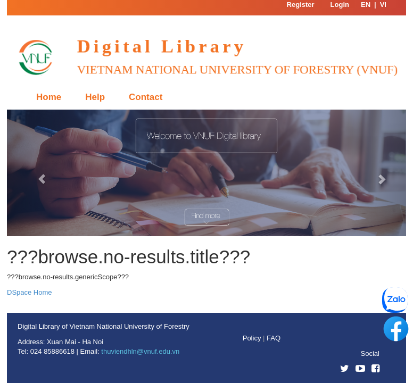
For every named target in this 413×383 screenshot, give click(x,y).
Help (95, 97)
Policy (253, 338)
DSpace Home (29, 292)
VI (383, 5)
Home (48, 97)
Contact (145, 97)
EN (365, 5)
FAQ (273, 338)
